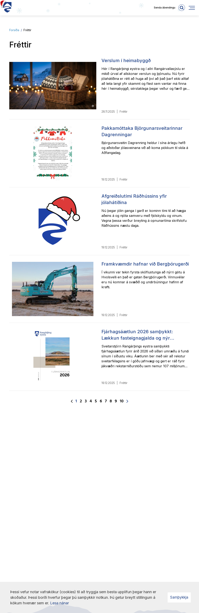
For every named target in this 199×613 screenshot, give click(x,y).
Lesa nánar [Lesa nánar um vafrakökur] (59, 603)
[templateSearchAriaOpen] (181, 7)
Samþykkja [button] (179, 597)
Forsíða (14, 30)
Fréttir (27, 30)
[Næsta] (127, 401)
